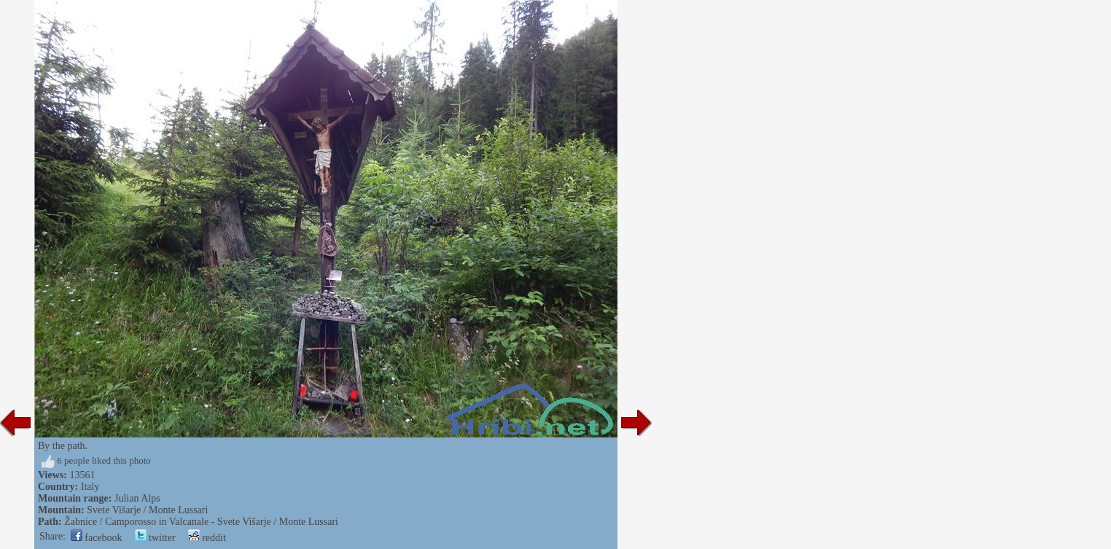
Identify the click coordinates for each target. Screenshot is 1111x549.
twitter (155, 537)
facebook (96, 537)
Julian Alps (137, 498)
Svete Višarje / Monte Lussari (147, 510)
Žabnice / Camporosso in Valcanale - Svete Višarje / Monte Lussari (201, 521)
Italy (90, 486)
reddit (207, 537)
